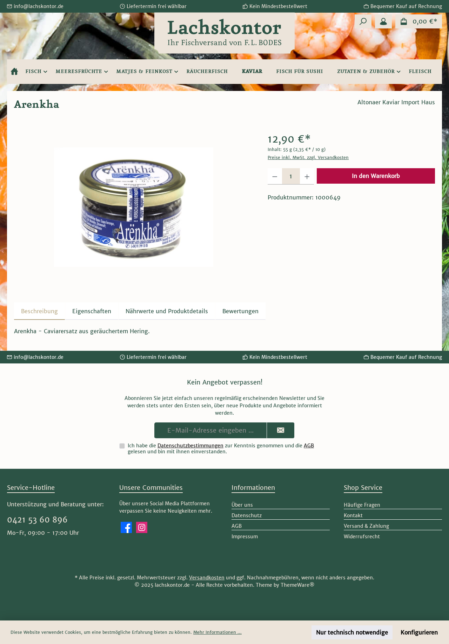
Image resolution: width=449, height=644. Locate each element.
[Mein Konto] (383, 21)
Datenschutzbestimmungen (190, 445)
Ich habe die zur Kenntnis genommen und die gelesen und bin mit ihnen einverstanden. (221, 448)
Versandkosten (206, 577)
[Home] (14, 71)
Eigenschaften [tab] (91, 311)
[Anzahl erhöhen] (307, 176)
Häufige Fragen (362, 505)
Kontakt (353, 515)
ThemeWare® (298, 585)
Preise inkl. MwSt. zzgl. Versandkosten (308, 157)
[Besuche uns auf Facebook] (126, 527)
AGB (309, 445)
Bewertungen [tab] (240, 311)
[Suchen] (363, 21)
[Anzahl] (291, 176)
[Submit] (281, 430)
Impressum (245, 536)
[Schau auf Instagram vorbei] (142, 527)
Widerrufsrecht (362, 536)
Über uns (242, 505)
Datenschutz (247, 515)
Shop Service (363, 488)
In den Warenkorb (376, 175)
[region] (134, 207)
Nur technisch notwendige (352, 632)
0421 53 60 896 (37, 520)
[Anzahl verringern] (275, 176)
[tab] (39, 311)
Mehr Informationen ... (217, 632)
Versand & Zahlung (366, 526)
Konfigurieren (419, 632)
